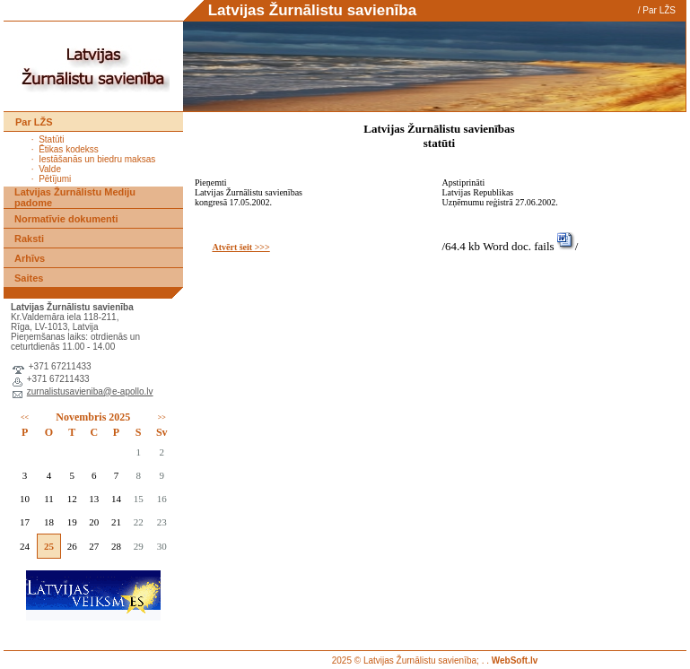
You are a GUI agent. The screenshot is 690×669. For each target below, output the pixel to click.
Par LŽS (659, 10)
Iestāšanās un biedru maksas (97, 159)
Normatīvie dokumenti (66, 218)
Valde (50, 169)
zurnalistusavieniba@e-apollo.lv (90, 391)
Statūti (51, 139)
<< (25, 417)
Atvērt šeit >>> (240, 247)
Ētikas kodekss (69, 149)
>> (162, 417)
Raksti (29, 238)
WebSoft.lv (514, 660)
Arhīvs (29, 258)
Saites (28, 278)
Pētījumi (55, 179)
